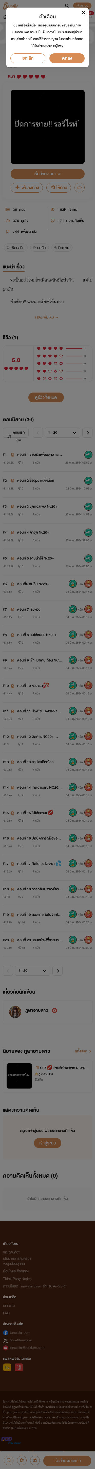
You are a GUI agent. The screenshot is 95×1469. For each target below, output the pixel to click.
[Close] (83, 12)
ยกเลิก (27, 58)
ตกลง (67, 58)
